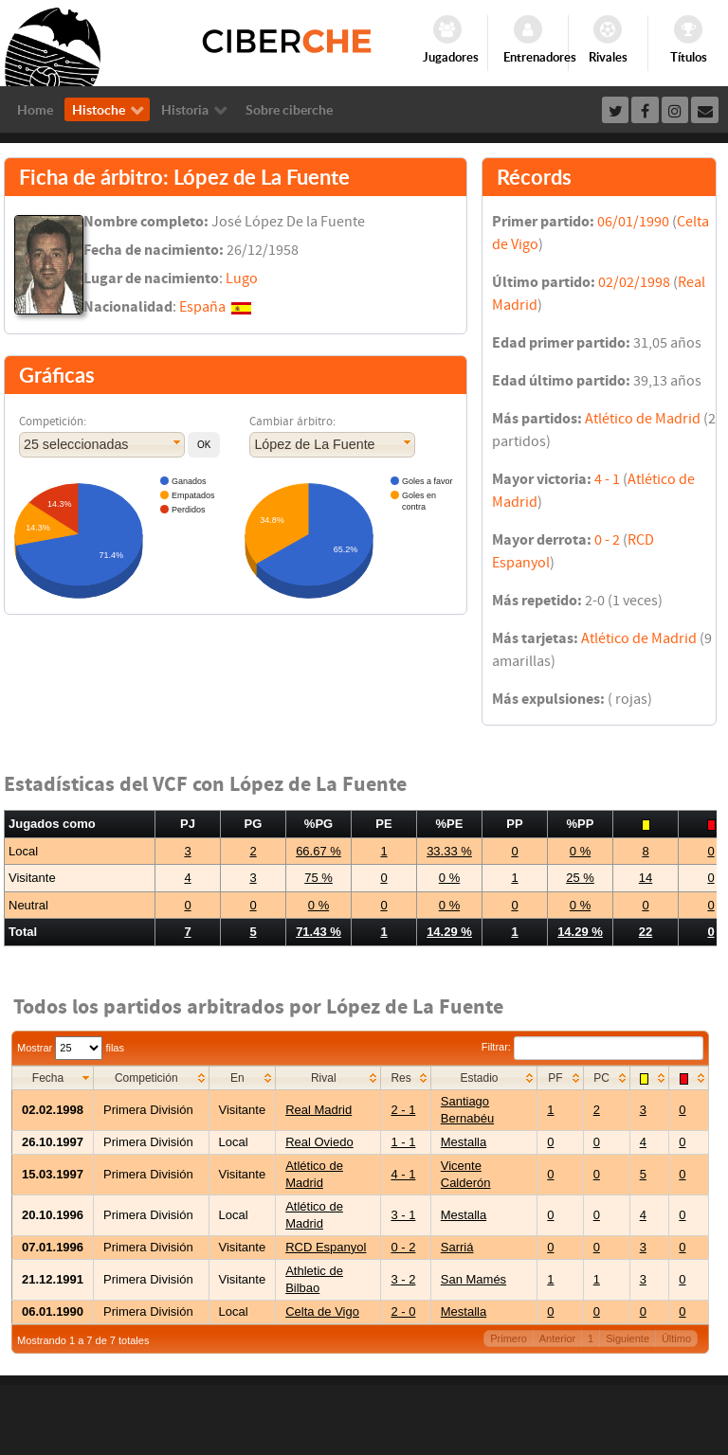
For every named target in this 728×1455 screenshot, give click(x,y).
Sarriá (457, 1247)
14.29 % (449, 932)
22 (645, 932)
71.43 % (318, 932)
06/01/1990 (633, 221)
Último (676, 1338)
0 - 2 (607, 539)
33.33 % (449, 851)
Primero (508, 1338)
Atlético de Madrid (643, 418)
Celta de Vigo (322, 1311)
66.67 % (318, 851)
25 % (580, 878)
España (202, 306)
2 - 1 (403, 1110)
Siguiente (627, 1338)
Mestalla (463, 1142)
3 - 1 (403, 1215)
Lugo (242, 278)
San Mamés (473, 1279)
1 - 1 (403, 1142)
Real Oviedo (319, 1142)
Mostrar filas (70, 1047)
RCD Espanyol (325, 1247)
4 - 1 (607, 479)
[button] (204, 445)
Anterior (557, 1338)
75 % (318, 878)
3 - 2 (403, 1279)
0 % (580, 851)
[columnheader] (53, 1077)
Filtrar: (592, 1046)
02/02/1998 (634, 282)
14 (645, 878)
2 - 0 (403, 1311)
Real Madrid (318, 1110)
